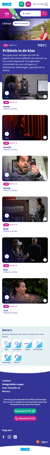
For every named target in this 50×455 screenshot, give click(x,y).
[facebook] (3, 437)
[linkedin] (15, 437)
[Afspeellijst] (6, 358)
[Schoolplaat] (17, 345)
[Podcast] (17, 358)
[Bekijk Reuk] (25, 215)
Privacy (6, 391)
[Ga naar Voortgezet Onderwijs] (7, 13)
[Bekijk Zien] (25, 256)
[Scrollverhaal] (37, 345)
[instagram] (9, 437)
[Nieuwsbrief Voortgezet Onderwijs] (25, 418)
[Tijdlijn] (27, 345)
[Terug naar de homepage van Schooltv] (6, 4)
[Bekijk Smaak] (25, 174)
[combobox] (30, 13)
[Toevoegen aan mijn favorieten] (45, 97)
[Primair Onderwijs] (21, 4)
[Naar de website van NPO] (38, 442)
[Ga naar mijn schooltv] (40, 4)
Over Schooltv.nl (11, 388)
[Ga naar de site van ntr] (44, 442)
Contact (6, 380)
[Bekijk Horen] (25, 93)
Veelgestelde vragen (13, 384)
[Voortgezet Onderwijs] (28, 4)
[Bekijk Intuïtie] (25, 134)
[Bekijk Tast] (25, 297)
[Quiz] (6, 345)
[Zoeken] (44, 13)
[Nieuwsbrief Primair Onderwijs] (25, 411)
